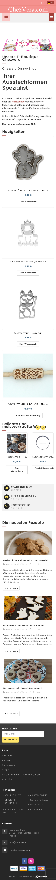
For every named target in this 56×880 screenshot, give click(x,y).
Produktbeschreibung (28, 415)
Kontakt (7, 760)
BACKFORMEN (36, 804)
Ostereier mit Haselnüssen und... (23, 688)
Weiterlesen (11, 588)
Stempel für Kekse (39, 800)
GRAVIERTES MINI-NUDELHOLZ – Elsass (28, 404)
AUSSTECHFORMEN (39, 795)
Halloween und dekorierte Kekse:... (24, 625)
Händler (8, 779)
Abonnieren (10, 739)
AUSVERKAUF (36, 809)
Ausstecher (17, 101)
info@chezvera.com (20, 850)
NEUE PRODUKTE (13, 795)
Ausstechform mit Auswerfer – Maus (28, 190)
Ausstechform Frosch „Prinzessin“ (28, 261)
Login (41, 2)
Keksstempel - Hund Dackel (21, 456)
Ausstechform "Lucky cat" (28, 333)
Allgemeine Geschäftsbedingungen (22, 774)
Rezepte (8, 755)
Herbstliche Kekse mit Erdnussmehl (25, 560)
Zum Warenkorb (28, 201)
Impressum (10, 765)
